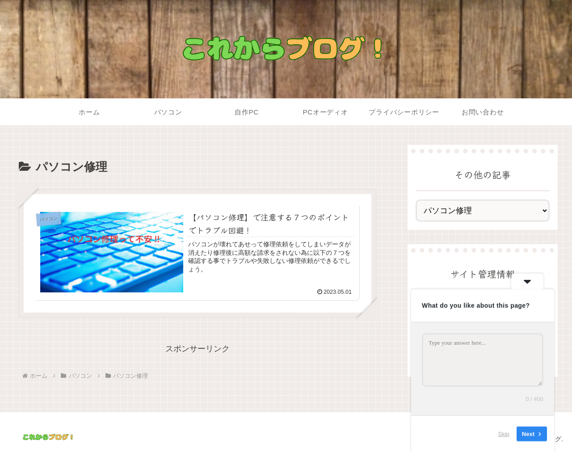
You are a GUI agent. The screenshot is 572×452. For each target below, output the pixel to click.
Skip (503, 434)
